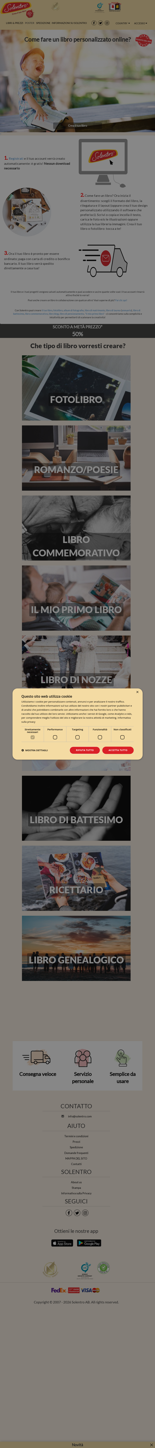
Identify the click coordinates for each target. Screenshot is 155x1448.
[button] (34, 750)
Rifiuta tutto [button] (85, 750)
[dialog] (78, 724)
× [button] (137, 692)
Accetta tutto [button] (117, 750)
